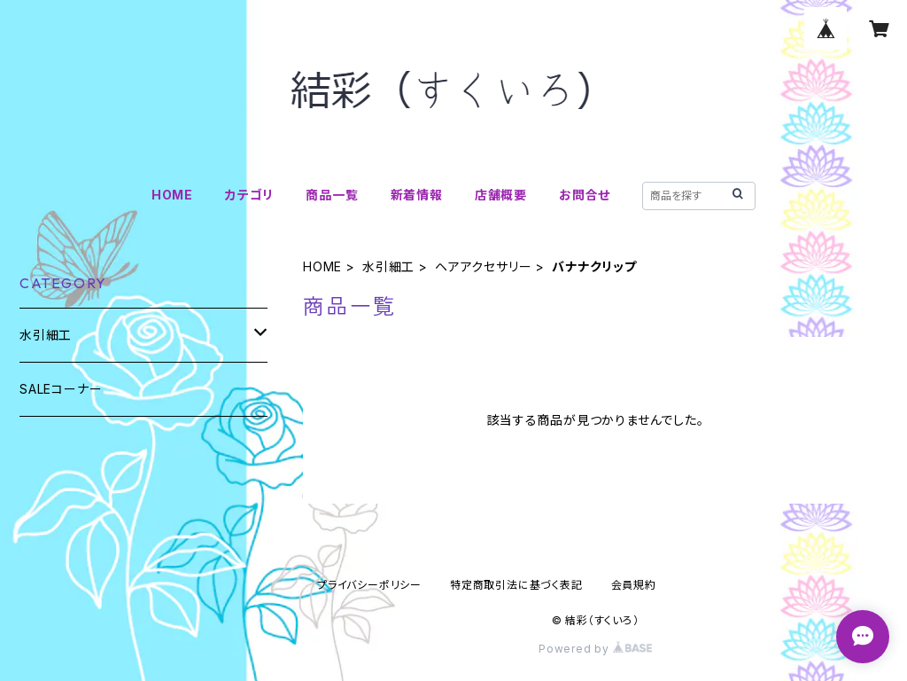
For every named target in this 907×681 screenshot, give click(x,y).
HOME (172, 194)
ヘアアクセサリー (483, 266)
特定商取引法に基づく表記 (516, 584)
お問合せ (584, 194)
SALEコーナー (60, 388)
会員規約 (633, 584)
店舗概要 (501, 194)
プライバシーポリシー (369, 584)
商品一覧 (332, 194)
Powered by (595, 648)
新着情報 (417, 194)
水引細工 (388, 266)
